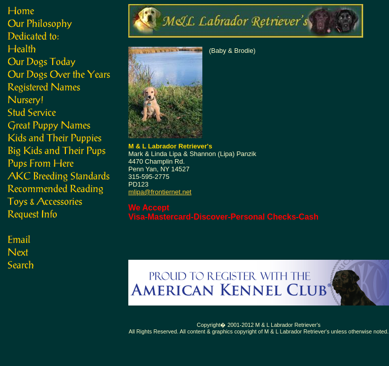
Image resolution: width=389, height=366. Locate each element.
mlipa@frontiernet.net (159, 192)
